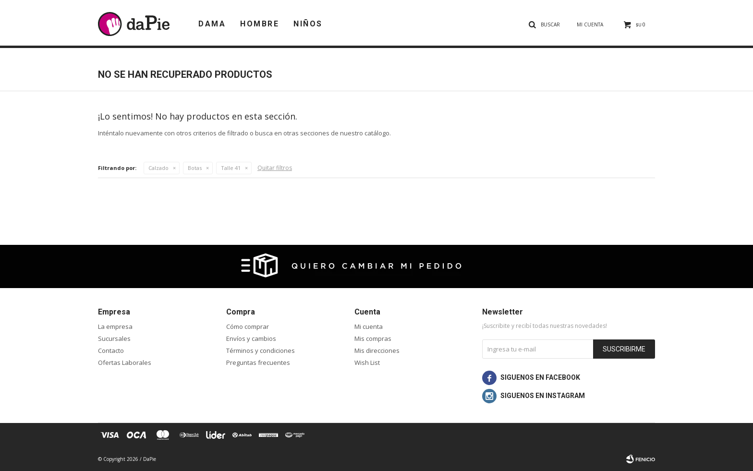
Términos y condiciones (260, 350)
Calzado (158, 167)
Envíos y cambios (251, 338)
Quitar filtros (274, 168)
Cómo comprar (247, 326)
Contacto (111, 350)
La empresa (115, 326)
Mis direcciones (377, 350)
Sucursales (114, 338)
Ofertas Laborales (124, 362)
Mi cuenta (368, 326)
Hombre (259, 23)
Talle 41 (231, 167)
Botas (195, 167)
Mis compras (372, 338)
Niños (308, 23)
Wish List (367, 362)
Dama (212, 23)
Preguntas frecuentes (258, 362)
